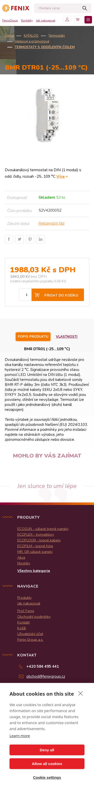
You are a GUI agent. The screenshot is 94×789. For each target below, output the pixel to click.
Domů (9, 35)
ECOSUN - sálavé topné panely (42, 528)
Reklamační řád (51, 223)
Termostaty (56, 35)
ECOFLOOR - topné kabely (39, 540)
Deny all (47, 750)
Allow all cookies (47, 764)
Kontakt (23, 622)
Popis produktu (33, 336)
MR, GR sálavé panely (35, 551)
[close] (80, 693)
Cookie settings (47, 777)
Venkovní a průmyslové (32, 41)
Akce (21, 557)
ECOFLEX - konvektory (35, 534)
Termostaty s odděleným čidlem (45, 47)
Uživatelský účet (30, 633)
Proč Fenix (25, 610)
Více (60, 176)
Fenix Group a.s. (30, 639)
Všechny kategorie (33, 570)
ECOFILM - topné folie (35, 545)
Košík (21, 628)
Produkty (24, 597)
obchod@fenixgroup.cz (45, 676)
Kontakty (27, 20)
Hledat (84, 8)
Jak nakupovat (45, 20)
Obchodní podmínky (34, 616)
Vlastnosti (66, 336)
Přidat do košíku (61, 295)
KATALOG (31, 35)
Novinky (23, 563)
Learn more (20, 735)
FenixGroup (10, 20)
